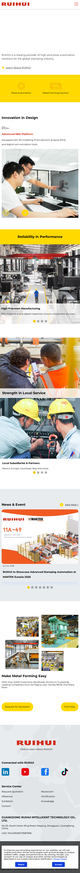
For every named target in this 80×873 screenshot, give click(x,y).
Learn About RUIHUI (16, 67)
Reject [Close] (21, 864)
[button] (25, 213)
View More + (71, 504)
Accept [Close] (58, 864)
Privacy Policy (60, 859)
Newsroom (47, 791)
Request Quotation (12, 791)
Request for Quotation (17, 706)
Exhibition (7, 801)
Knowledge (47, 801)
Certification (48, 796)
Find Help (69, 706)
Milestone (7, 796)
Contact (6, 806)
